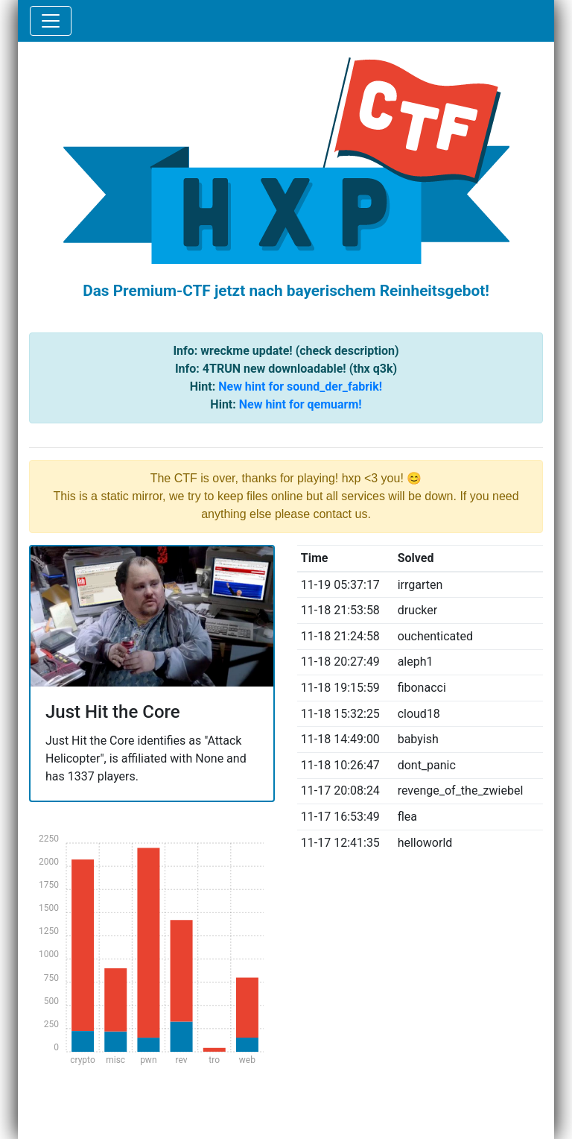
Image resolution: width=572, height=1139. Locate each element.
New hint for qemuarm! (300, 404)
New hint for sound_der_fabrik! (300, 386)
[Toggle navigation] (51, 21)
